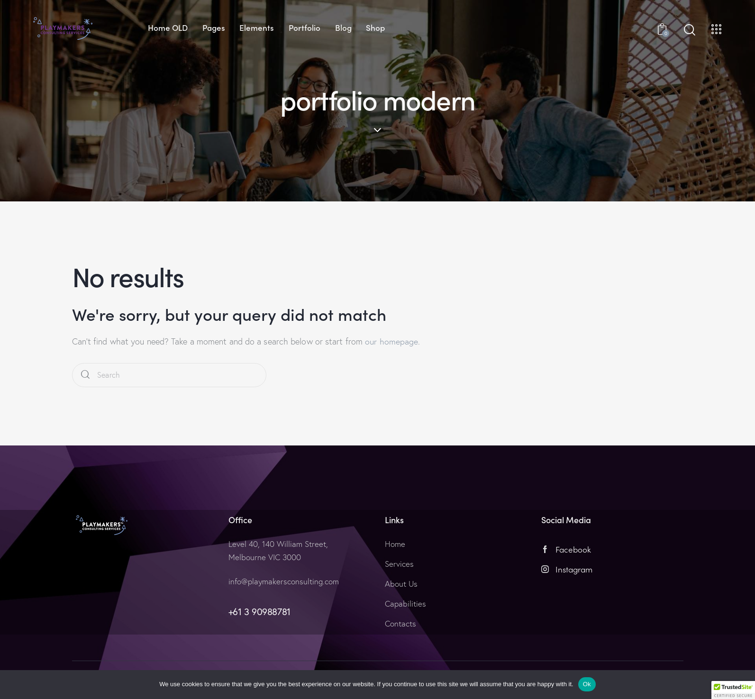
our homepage (391, 341)
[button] (733, 690)
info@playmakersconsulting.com (283, 581)
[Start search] (689, 30)
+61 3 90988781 (259, 611)
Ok (587, 684)
